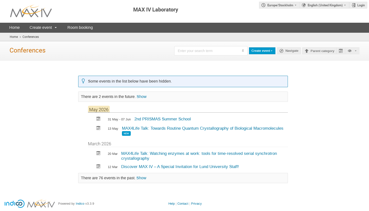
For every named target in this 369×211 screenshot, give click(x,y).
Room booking (80, 27)
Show (142, 96)
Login (361, 5)
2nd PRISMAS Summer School (162, 119)
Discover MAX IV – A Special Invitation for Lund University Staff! (180, 166)
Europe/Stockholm (280, 5)
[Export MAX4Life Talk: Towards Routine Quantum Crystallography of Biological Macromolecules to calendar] (98, 128)
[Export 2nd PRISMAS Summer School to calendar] (98, 119)
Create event (41, 27)
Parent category (322, 51)
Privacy (196, 203)
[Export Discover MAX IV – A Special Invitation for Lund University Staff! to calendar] (98, 167)
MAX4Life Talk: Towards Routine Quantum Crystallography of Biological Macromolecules (202, 128)
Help (171, 203)
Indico (80, 203)
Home (14, 27)
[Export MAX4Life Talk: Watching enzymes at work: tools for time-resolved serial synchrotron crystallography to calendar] (98, 153)
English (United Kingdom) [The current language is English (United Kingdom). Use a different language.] (325, 5)
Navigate (291, 51)
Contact (182, 203)
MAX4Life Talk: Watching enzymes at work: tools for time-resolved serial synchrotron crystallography (199, 156)
